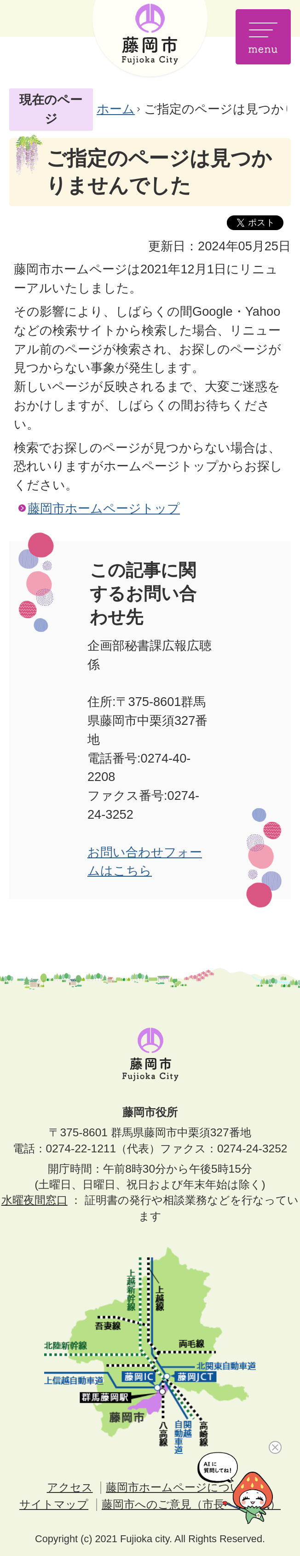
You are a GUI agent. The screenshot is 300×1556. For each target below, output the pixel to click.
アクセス (70, 1487)
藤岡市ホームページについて (179, 1487)
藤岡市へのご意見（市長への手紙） (191, 1504)
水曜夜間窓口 (34, 1200)
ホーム (116, 109)
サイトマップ (53, 1504)
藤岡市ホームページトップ (104, 508)
